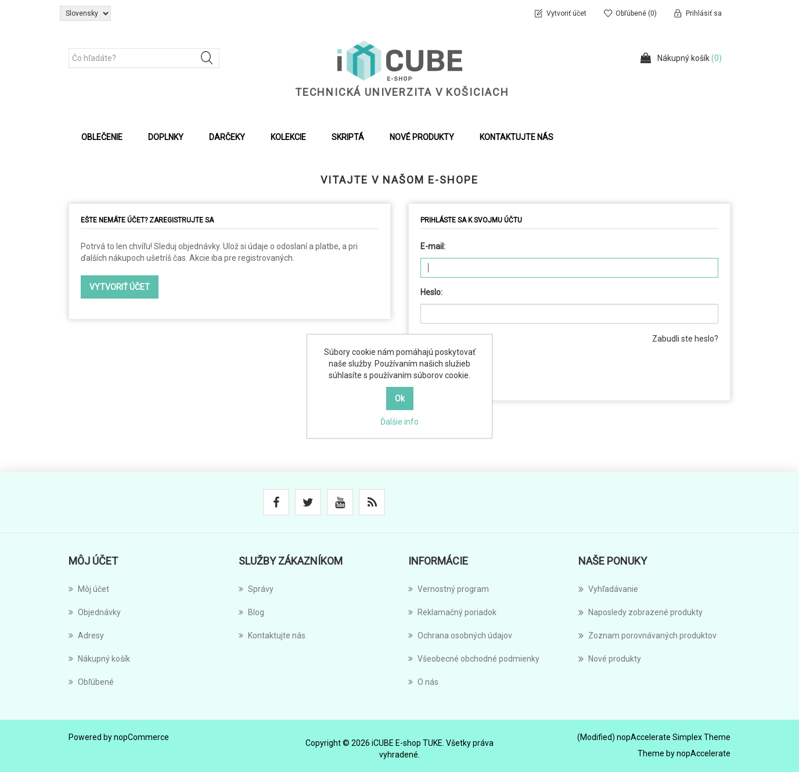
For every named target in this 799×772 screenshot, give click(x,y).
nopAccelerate (703, 753)
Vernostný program (448, 589)
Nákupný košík (99, 658)
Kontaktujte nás (516, 137)
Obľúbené (91, 682)
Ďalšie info (399, 421)
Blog (251, 612)
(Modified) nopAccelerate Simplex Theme (653, 737)
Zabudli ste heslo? (685, 338)
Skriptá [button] (348, 137)
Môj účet (89, 589)
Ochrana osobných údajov (460, 635)
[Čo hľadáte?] (144, 58)
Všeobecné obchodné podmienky (473, 658)
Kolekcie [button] (288, 137)
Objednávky (95, 612)
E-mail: (432, 246)
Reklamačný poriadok (452, 612)
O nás (423, 682)
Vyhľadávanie (608, 589)
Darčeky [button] (227, 137)
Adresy (86, 635)
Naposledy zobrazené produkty (640, 612)
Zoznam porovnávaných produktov (647, 635)
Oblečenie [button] (102, 137)
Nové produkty (422, 137)
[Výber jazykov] (85, 13)
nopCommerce (141, 737)
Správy (256, 589)
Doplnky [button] (165, 137)
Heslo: (431, 292)
